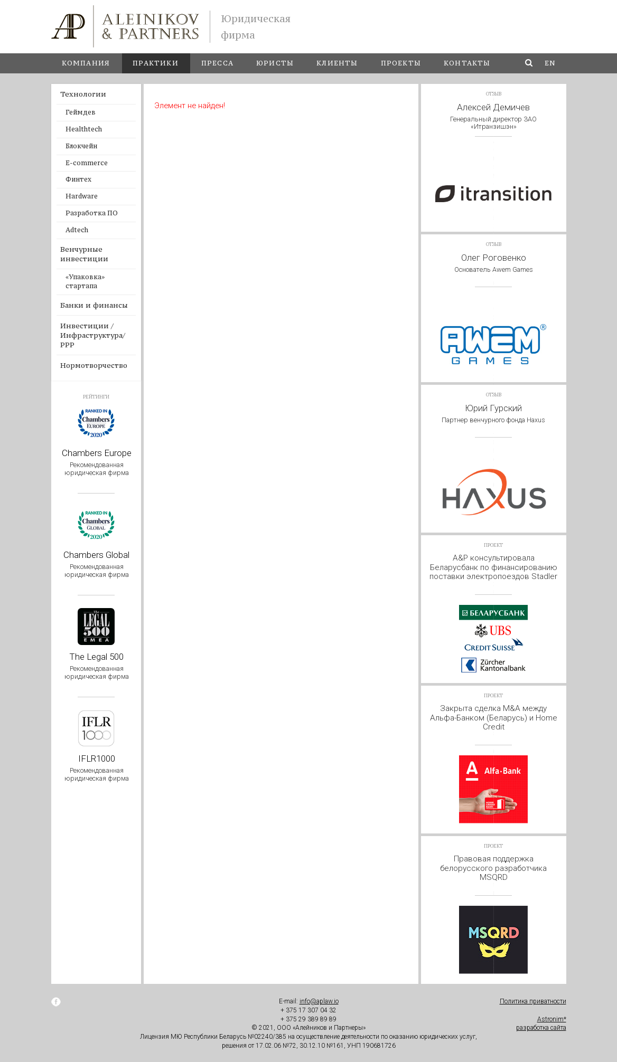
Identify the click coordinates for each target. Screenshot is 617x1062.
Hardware (82, 196)
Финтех (78, 179)
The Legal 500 (97, 665)
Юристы (275, 63)
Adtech (77, 230)
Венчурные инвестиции (84, 253)
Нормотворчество (93, 365)
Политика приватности (533, 1001)
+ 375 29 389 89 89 (308, 1019)
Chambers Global (97, 564)
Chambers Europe (97, 462)
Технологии (83, 94)
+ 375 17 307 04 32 (308, 1010)
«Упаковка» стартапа (85, 281)
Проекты (401, 63)
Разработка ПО (92, 213)
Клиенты (337, 63)
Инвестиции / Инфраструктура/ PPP (92, 335)
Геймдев (81, 112)
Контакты (467, 63)
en (550, 63)
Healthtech (84, 129)
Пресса (217, 63)
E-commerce (87, 163)
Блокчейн (81, 146)
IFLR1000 (97, 767)
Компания (86, 63)
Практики (156, 63)
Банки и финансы (94, 305)
